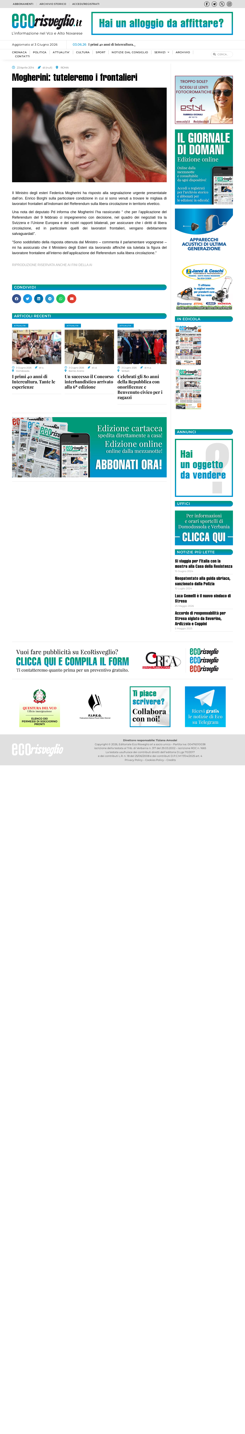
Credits (171, 760)
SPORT (100, 52)
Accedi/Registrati (86, 3)
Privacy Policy (134, 760)
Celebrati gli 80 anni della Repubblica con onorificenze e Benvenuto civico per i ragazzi (139, 386)
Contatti (22, 56)
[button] (16, 298)
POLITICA (40, 52)
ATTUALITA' (20, 325)
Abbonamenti (23, 3)
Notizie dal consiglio (130, 52)
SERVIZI (161, 52)
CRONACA (19, 52)
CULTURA (83, 52)
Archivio (183, 52)
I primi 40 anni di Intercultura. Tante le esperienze (33, 381)
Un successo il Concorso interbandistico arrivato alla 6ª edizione (89, 381)
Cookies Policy (154, 760)
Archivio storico (53, 3)
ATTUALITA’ (61, 52)
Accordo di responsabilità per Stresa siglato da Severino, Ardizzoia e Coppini (200, 618)
